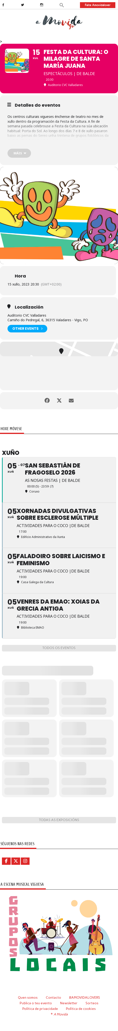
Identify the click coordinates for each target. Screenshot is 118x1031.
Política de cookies (81, 1009)
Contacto (53, 997)
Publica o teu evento (36, 1003)
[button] (62, 4)
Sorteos (92, 1003)
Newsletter (69, 1003)
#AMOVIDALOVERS (84, 997)
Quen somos (28, 997)
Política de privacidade (40, 1009)
